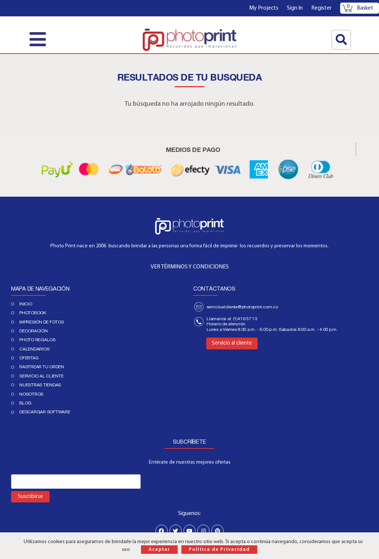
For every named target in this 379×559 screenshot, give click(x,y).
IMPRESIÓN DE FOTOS (41, 322)
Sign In (295, 8)
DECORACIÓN (33, 330)
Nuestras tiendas (40, 384)
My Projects (263, 8)
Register (321, 8)
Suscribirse (30, 496)
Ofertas (28, 357)
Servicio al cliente (41, 376)
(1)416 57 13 (245, 318)
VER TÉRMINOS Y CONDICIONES (190, 267)
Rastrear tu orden (41, 366)
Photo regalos (37, 339)
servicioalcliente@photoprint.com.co (242, 306)
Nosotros (31, 394)
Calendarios (34, 349)
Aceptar (159, 549)
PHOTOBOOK (32, 312)
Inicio (25, 303)
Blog (25, 403)
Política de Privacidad (219, 549)
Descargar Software (44, 411)
